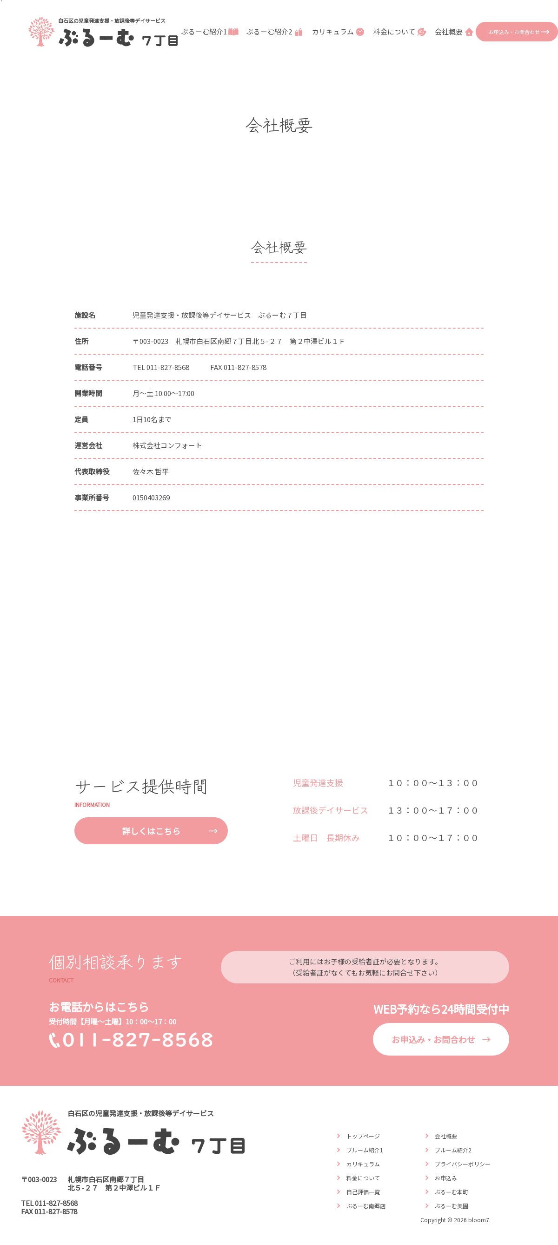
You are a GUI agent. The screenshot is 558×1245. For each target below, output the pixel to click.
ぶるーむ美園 (451, 1206)
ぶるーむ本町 (451, 1192)
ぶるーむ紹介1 (210, 32)
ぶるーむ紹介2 (275, 32)
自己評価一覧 (363, 1192)
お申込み (446, 1178)
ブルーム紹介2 (453, 1150)
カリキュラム (339, 32)
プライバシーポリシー (463, 1164)
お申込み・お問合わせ (514, 31)
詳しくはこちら (151, 831)
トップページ (363, 1136)
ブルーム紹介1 (364, 1150)
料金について (400, 32)
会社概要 (455, 32)
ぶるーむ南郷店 (365, 1206)
